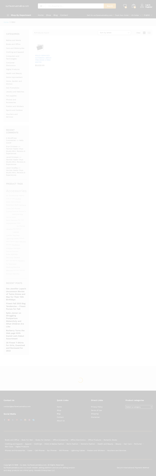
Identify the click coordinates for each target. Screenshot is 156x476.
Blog (56, 15)
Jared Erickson (12, 157)
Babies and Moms (13, 40)
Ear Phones (52, 450)
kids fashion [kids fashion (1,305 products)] (17, 229)
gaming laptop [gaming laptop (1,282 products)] (11, 217)
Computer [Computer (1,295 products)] (15, 211)
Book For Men (27, 440)
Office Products (94, 440)
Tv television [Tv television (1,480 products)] (11, 264)
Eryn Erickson (12, 146)
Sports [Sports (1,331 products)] (15, 260)
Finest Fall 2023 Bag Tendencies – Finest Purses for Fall (15, 306)
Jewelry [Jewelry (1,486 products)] (9, 229)
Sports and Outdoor (14, 110)
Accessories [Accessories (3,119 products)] (16, 191)
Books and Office (13, 44)
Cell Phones (40, 450)
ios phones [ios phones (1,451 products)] (21, 226)
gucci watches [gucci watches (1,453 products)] (11, 220)
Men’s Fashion (72, 444)
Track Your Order (122, 15)
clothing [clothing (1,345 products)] (9, 211)
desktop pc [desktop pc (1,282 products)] (22, 211)
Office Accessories (60, 440)
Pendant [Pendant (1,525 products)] (16, 248)
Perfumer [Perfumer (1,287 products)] (9, 251)
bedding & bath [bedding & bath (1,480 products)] (12, 205)
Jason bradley (12, 168)
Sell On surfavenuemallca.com (99, 15)
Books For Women (42, 440)
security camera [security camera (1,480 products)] (13, 257)
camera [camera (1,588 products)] (22, 205)
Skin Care (9, 447)
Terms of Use (96, 410)
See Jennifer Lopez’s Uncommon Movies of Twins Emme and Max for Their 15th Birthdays (16, 294)
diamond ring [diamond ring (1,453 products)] (17, 214)
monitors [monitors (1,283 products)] (9, 244)
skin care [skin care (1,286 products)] (9, 260)
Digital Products (13, 69)
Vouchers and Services (116, 450)
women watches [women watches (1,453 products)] (12, 274)
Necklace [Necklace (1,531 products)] (16, 245)
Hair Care (128, 444)
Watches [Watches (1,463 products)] (9, 270)
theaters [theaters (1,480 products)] (21, 261)
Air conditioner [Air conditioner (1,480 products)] (12, 196)
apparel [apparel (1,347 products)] (21, 195)
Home (41, 15)
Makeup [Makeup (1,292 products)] (21, 238)
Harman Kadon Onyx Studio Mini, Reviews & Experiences (15, 151)
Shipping (94, 414)
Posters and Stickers (15, 106)
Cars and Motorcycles (15, 48)
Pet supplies (11, 96)
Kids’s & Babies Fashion (54, 444)
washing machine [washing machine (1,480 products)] (13, 267)
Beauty (118, 444)
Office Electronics (78, 440)
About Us (61, 421)
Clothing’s (38, 444)
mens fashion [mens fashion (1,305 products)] (10, 241)
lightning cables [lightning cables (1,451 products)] (12, 238)
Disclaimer (95, 417)
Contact (64, 15)
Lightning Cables (78, 450)
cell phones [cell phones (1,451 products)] (15, 208)
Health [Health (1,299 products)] (19, 223)
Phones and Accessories (15, 450)
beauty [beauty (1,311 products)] (18, 202)
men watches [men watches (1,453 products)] (21, 242)
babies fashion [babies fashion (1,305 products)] (11, 202)
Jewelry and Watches (15, 92)
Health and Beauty (14, 73)
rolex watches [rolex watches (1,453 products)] (12, 254)
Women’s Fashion (88, 444)
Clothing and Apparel (15, 52)
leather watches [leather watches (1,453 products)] (12, 235)
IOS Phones (63, 450)
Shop (48, 15)
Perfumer (138, 444)
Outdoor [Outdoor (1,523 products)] (9, 248)
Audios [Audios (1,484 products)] (18, 199)
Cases (29, 450)
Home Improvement (14, 77)
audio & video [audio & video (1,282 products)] (10, 198)
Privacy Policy (96, 407)
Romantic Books (110, 440)
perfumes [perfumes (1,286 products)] (15, 251)
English (147, 15)
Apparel (28, 444)
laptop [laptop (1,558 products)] (16, 232)
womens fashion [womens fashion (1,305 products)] (19, 270)
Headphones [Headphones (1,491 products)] (11, 223)
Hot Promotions (12, 88)
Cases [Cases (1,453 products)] (8, 208)
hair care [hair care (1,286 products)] (21, 220)
